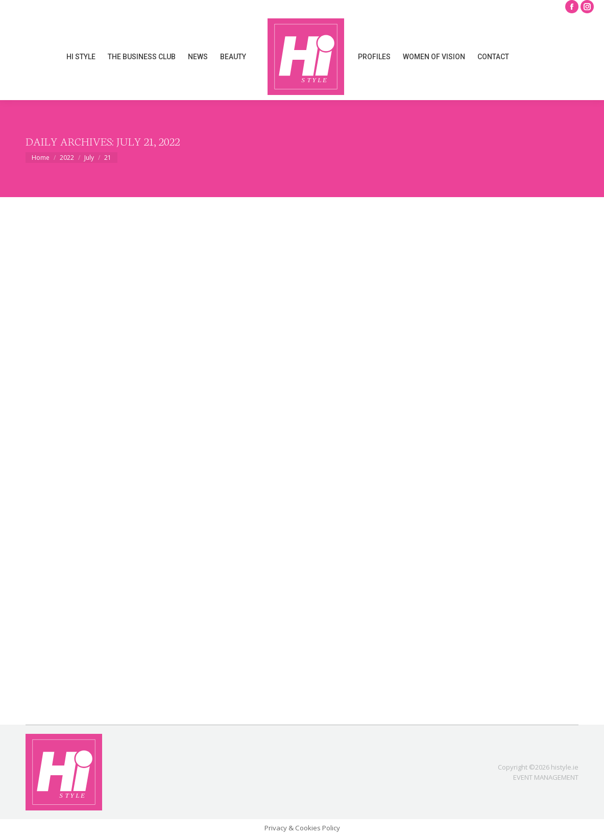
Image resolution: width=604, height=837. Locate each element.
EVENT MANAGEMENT (545, 777)
